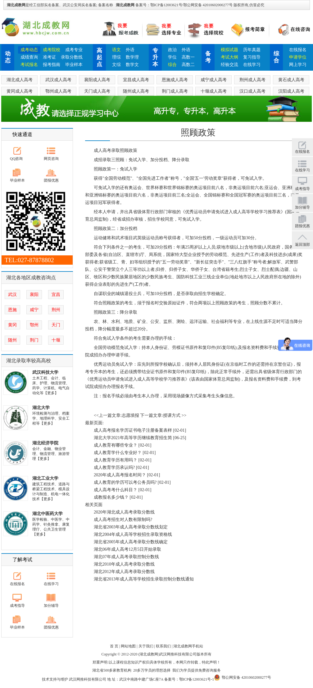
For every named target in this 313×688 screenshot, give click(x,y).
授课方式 (171, 415)
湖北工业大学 (45, 478)
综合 (172, 64)
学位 (172, 57)
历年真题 (252, 49)
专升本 (155, 57)
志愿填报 (130, 415)
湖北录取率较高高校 (28, 360)
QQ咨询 (16, 159)
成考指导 (17, 605)
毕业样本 (74, 64)
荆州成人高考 (252, 79)
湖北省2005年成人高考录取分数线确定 (131, 542)
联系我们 (163, 646)
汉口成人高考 (252, 91)
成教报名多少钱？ (111, 497)
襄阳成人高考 (97, 79)
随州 (12, 340)
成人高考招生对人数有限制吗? (123, 519)
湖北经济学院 (45, 443)
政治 (172, 49)
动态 (8, 57)
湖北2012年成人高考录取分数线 (124, 571)
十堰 (56, 340)
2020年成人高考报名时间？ (120, 475)
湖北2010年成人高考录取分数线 (124, 564)
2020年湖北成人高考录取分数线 (124, 512)
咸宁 (34, 309)
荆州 (56, 309)
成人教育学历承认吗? (114, 467)
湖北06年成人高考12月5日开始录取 (127, 549)
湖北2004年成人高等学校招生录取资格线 (133, 534)
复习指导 (252, 57)
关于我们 (145, 646)
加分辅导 (51, 605)
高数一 (188, 57)
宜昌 (56, 294)
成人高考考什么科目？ (115, 489)
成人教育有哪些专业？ (115, 445)
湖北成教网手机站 (188, 646)
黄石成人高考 (291, 79)
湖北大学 (41, 407)
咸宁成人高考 (214, 79)
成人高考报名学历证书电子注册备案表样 (133, 430)
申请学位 (297, 57)
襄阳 (34, 294)
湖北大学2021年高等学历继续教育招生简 (133, 437)
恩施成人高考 (175, 79)
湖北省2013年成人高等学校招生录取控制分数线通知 (144, 579)
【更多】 (50, 393)
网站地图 (128, 646)
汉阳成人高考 (291, 91)
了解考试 (22, 559)
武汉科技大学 (45, 372)
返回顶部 (302, 244)
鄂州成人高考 (58, 91)
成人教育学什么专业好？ (118, 452)
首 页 (114, 646)
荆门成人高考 (175, 91)
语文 (116, 49)
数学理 (132, 57)
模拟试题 (229, 49)
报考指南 (51, 64)
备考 (208, 57)
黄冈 (12, 325)
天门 (56, 325)
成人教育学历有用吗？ (115, 460)
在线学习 (252, 64)
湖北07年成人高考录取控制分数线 (126, 556)
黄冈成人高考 (20, 91)
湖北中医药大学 (47, 513)
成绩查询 (29, 57)
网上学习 (297, 64)
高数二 (188, 64)
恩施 (12, 309)
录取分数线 (72, 57)
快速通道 (22, 134)
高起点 (99, 57)
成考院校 (51, 49)
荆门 (34, 340)
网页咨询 (51, 159)
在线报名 (297, 49)
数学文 (132, 64)
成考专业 (74, 49)
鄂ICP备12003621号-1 (196, 679)
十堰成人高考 (214, 91)
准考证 (49, 57)
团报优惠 (51, 180)
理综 (116, 57)
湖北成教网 (125, 5)
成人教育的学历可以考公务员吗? (125, 482)
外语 (130, 49)
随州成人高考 (136, 91)
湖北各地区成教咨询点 (31, 277)
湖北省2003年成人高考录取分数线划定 (131, 527)
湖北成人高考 (20, 79)
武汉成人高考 (58, 79)
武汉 (12, 294)
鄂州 (34, 325)
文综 (116, 64)
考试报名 (29, 64)
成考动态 (29, 49)
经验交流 (229, 64)
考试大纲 (229, 57)
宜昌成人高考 (136, 79)
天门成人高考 (97, 91)
